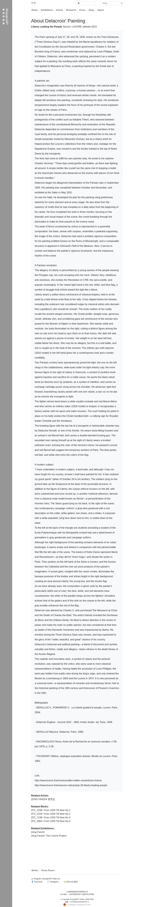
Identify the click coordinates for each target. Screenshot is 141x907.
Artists (59, 10)
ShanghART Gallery (77, 899)
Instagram (53, 882)
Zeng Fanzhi (38, 832)
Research (71, 10)
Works (34, 870)
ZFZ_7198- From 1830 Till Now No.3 (51, 817)
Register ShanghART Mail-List (47, 879)
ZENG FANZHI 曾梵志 (43, 799)
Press (82, 10)
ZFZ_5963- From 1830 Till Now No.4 (51, 821)
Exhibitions (47, 10)
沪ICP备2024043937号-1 (79, 902)
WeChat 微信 (70, 882)
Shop (91, 10)
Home (34, 10)
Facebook (37, 882)
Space (100, 10)
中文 (33, 3)
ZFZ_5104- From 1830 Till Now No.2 (51, 814)
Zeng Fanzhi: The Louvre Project (48, 835)
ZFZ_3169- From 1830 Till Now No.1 (51, 810)
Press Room (47, 870)
